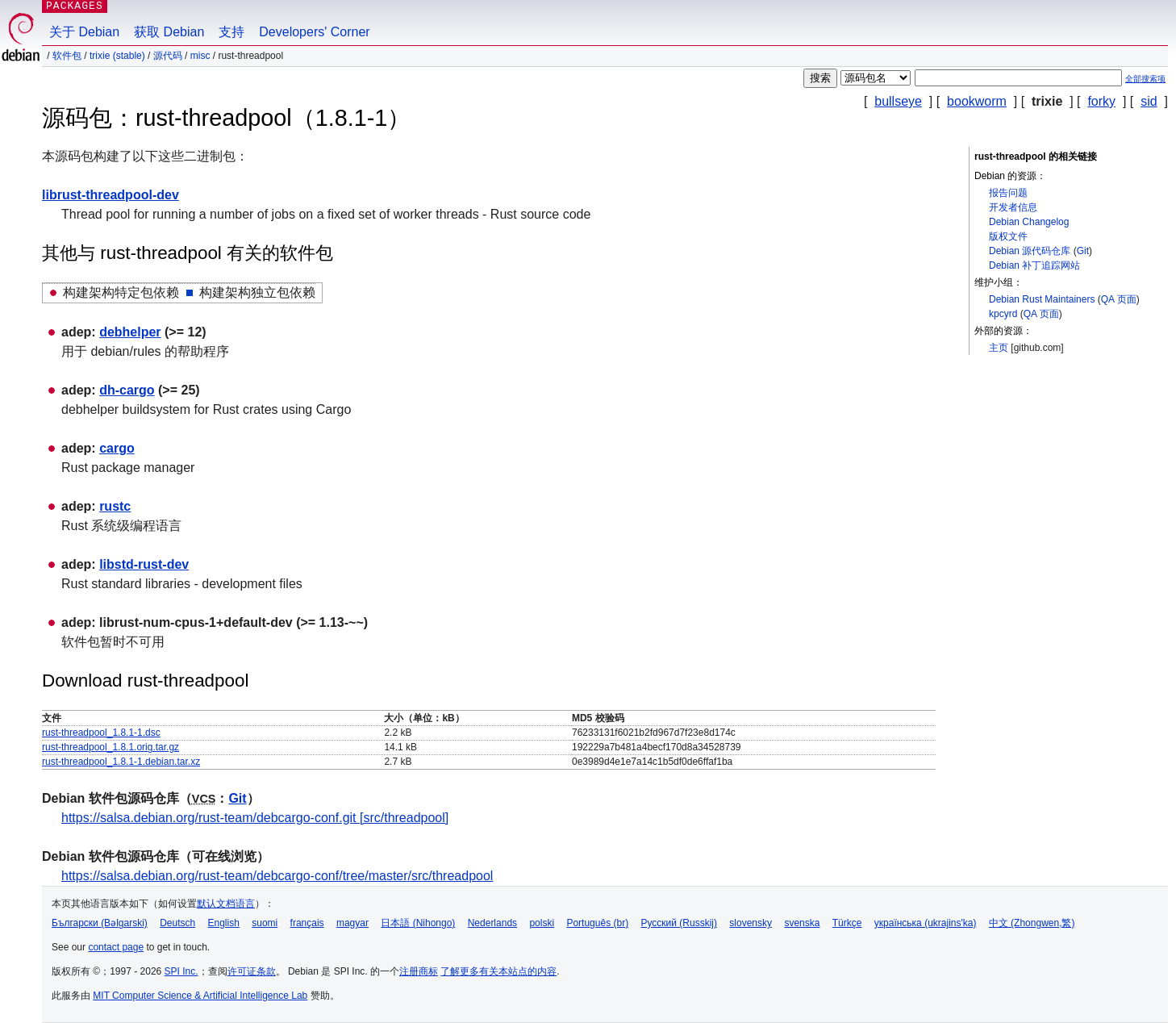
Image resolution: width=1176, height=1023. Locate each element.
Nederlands (492, 923)
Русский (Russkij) (678, 923)
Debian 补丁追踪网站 (1034, 265)
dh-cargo (126, 390)
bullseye (898, 101)
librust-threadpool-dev (110, 195)
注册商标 (418, 971)
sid (1149, 101)
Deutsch (177, 923)
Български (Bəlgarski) (100, 923)
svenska (801, 923)
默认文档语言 (226, 903)
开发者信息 (1013, 207)
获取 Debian (169, 32)
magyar (352, 923)
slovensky (750, 923)
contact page (116, 947)
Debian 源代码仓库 (1029, 251)
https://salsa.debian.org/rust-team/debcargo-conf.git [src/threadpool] (254, 818)
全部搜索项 (1145, 78)
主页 (998, 347)
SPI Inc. (181, 971)
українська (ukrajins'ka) (925, 923)
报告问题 (1008, 192)
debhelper (130, 332)
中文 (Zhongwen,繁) (1032, 923)
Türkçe (847, 923)
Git (1083, 251)
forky (1101, 101)
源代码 (167, 55)
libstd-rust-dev (144, 564)
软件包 (66, 55)
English (224, 923)
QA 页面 (1118, 299)
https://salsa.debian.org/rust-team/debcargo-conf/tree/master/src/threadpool (277, 876)
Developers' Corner (314, 32)
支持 (231, 32)
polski (541, 923)
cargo (117, 448)
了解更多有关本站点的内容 (498, 971)
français (307, 923)
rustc (115, 506)
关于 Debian (84, 32)
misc (200, 55)
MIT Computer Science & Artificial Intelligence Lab (200, 995)
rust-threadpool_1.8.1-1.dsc (101, 732)
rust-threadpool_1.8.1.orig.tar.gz (110, 747)
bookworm (977, 101)
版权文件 (1008, 236)
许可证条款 (251, 971)
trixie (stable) (117, 55)
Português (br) (597, 923)
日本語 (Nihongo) (418, 923)
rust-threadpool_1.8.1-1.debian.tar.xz (121, 761)
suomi (264, 923)
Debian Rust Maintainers (1042, 299)
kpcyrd (1003, 313)
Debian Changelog (1029, 222)
